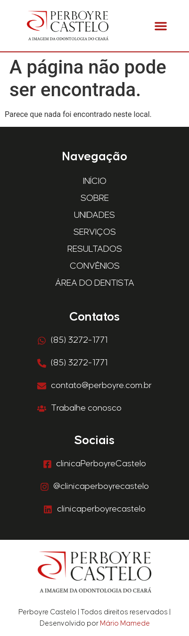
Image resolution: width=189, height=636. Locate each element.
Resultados (94, 249)
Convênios (95, 266)
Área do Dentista (94, 283)
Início (95, 181)
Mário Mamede (125, 623)
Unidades (94, 215)
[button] (161, 26)
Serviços (95, 232)
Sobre (95, 198)
